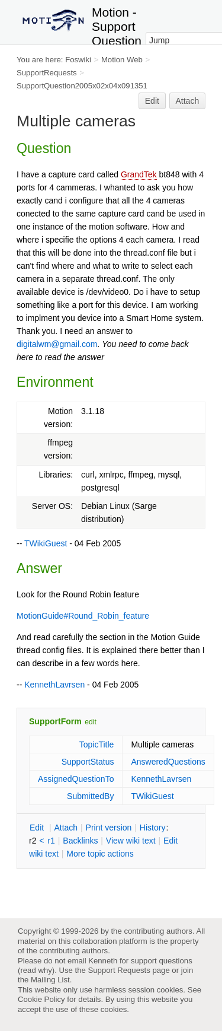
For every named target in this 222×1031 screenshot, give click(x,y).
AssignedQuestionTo (76, 779)
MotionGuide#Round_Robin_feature (83, 615)
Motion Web (122, 59)
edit (90, 722)
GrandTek (139, 174)
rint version (109, 827)
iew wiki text (131, 840)
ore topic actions (100, 853)
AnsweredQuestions (168, 761)
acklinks (80, 840)
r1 (50, 840)
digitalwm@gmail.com (57, 344)
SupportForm (55, 721)
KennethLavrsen (54, 684)
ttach (66, 827)
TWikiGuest (45, 543)
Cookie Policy (41, 999)
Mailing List (50, 979)
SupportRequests (47, 72)
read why (36, 970)
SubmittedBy (90, 796)
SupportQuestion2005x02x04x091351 (82, 85)
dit (38, 827)
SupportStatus (88, 761)
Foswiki (78, 59)
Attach (188, 101)
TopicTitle (96, 744)
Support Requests (119, 970)
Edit (152, 101)
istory (153, 827)
